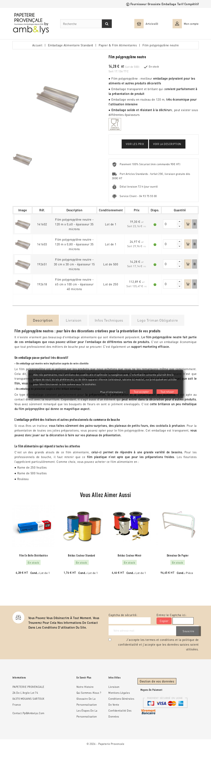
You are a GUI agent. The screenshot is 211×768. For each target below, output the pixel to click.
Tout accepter (141, 391)
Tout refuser (167, 391)
